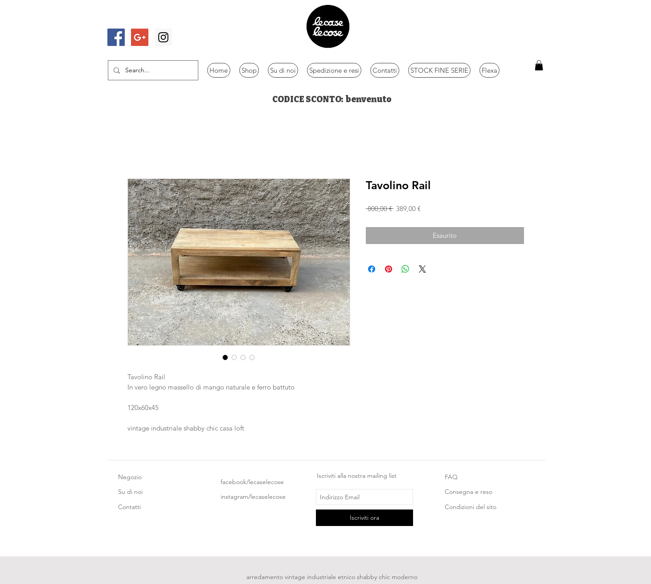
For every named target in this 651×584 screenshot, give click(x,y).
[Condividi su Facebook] (371, 269)
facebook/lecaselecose (252, 482)
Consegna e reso (468, 492)
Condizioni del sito (470, 507)
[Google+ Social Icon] (139, 37)
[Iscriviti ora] (364, 517)
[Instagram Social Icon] (163, 37)
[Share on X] (422, 269)
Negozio (130, 477)
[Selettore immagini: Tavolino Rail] (225, 357)
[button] (539, 65)
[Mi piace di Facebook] (132, 19)
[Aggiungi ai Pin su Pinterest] (388, 269)
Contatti (129, 507)
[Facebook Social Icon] (116, 37)
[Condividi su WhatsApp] (405, 269)
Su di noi (130, 492)
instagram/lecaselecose (253, 497)
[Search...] (152, 70)
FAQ (451, 477)
